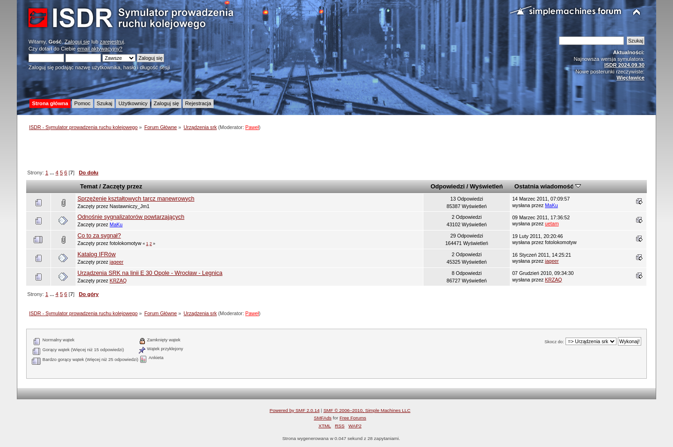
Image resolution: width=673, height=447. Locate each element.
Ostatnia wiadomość (548, 186)
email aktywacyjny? (99, 48)
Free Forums (352, 417)
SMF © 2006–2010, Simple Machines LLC (366, 410)
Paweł (252, 127)
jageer (116, 262)
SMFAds (323, 417)
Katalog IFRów (97, 254)
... (52, 172)
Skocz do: (554, 341)
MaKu (551, 205)
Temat (88, 186)
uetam (551, 223)
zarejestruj (112, 41)
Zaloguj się (77, 41)
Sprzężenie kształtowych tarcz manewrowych (136, 198)
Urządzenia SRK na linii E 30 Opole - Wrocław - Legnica (150, 273)
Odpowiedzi (447, 186)
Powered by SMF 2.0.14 (295, 410)
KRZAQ (118, 280)
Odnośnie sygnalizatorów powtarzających (131, 217)
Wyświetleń (486, 186)
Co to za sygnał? (99, 235)
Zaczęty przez (123, 186)
